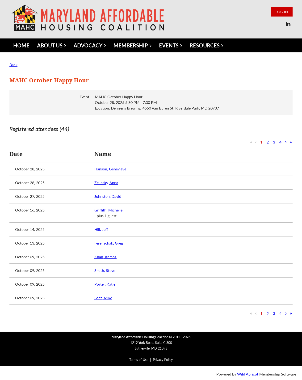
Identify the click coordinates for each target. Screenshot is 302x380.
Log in (282, 11)
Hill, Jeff (101, 229)
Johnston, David (107, 196)
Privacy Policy (163, 360)
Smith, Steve (104, 270)
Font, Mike (103, 298)
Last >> (291, 142)
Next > (286, 142)
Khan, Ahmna (105, 256)
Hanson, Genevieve (110, 169)
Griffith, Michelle (108, 210)
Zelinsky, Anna (106, 182)
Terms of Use (138, 360)
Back (13, 64)
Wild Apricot (247, 374)
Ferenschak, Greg (108, 243)
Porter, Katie (104, 284)
